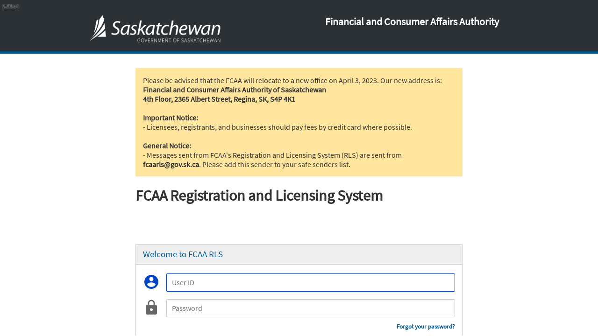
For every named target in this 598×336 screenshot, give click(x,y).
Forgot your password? (426, 326)
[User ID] (310, 282)
